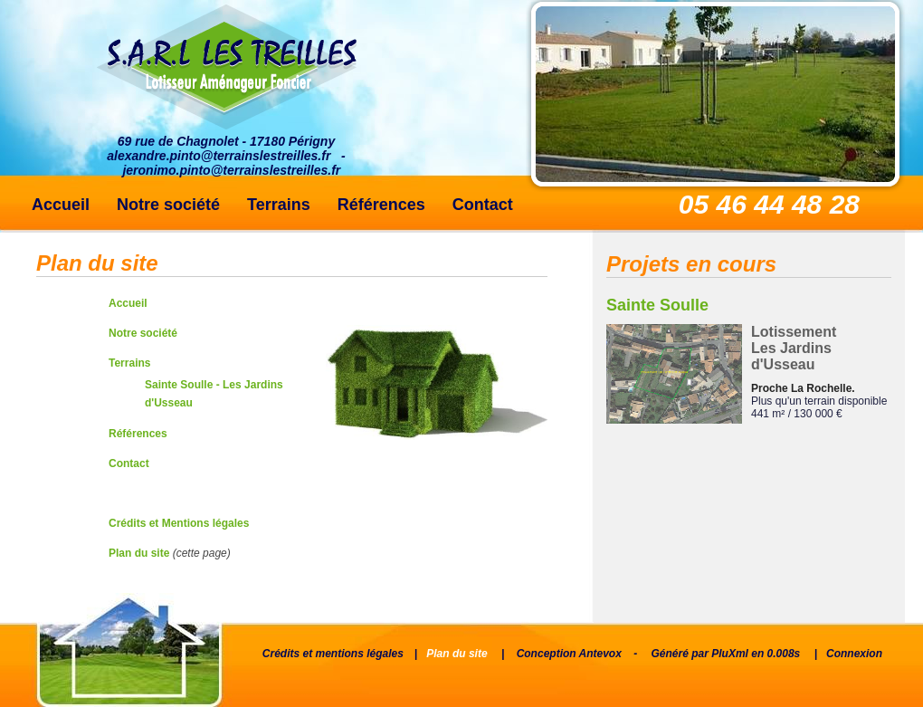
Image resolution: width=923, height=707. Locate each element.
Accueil (61, 205)
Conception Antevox (569, 653)
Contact (482, 205)
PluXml (729, 653)
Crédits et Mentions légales (179, 523)
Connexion (854, 653)
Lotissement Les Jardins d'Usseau (793, 348)
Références (381, 205)
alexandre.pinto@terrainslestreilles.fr (218, 155)
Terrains (278, 205)
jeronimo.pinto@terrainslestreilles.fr (231, 170)
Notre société (168, 205)
